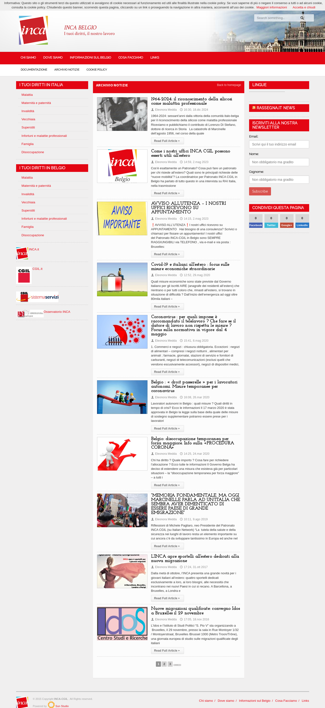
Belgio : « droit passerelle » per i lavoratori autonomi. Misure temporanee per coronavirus (193, 382)
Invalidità (28, 111)
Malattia (27, 95)
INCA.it (27, 249)
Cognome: (256, 172)
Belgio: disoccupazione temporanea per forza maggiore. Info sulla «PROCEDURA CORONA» (194, 439)
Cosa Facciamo (130, 57)
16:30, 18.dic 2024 (193, 109)
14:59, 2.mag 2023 (193, 162)
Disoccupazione (33, 152)
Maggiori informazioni (272, 7)
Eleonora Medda (163, 109)
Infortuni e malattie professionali (44, 136)
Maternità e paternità (36, 103)
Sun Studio (61, 697)
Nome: (254, 154)
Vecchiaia (28, 119)
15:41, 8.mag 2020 (193, 336)
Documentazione (34, 69)
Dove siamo (53, 57)
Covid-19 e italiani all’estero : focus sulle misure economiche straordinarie (189, 262)
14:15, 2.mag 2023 (193, 214)
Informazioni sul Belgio (90, 57)
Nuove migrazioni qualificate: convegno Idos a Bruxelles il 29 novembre (194, 602)
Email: (253, 136)
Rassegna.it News (275, 108)
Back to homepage (229, 85)
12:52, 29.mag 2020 (194, 270)
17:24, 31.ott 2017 (193, 558)
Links (154, 57)
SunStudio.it (51, 696)
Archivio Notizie (66, 69)
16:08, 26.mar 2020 (193, 392)
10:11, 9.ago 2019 (193, 510)
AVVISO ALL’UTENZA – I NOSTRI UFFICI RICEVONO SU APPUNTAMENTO (195, 205)
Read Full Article (167, 141)
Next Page (177, 655)
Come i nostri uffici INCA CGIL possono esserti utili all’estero (189, 153)
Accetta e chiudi (304, 7)
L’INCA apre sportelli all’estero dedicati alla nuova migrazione (194, 549)
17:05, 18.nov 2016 (193, 610)
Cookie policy (96, 69)
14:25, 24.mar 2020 (193, 449)
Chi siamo (28, 57)
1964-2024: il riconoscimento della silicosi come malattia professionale (190, 101)
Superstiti (28, 127)
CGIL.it (29, 269)
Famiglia (27, 144)
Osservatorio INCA (43, 312)
